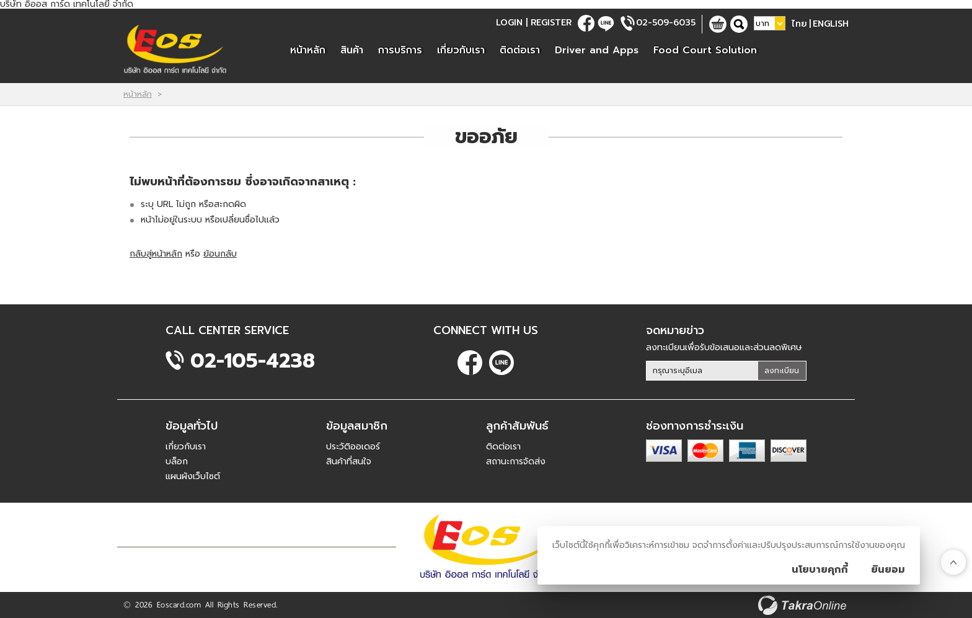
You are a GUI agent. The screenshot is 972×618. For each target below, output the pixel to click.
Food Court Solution (705, 50)
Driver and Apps (596, 50)
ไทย (799, 23)
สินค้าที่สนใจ (348, 461)
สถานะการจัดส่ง (516, 461)
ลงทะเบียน (781, 370)
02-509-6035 (666, 22)
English (831, 23)
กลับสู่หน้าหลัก (156, 253)
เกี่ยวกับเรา (461, 50)
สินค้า (351, 50)
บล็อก (177, 461)
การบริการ (400, 50)
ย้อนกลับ (220, 253)
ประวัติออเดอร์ (353, 446)
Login (509, 22)
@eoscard (606, 23)
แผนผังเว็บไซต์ (193, 476)
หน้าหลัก (307, 50)
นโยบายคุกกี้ (820, 569)
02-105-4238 (252, 361)
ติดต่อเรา (520, 50)
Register (551, 22)
